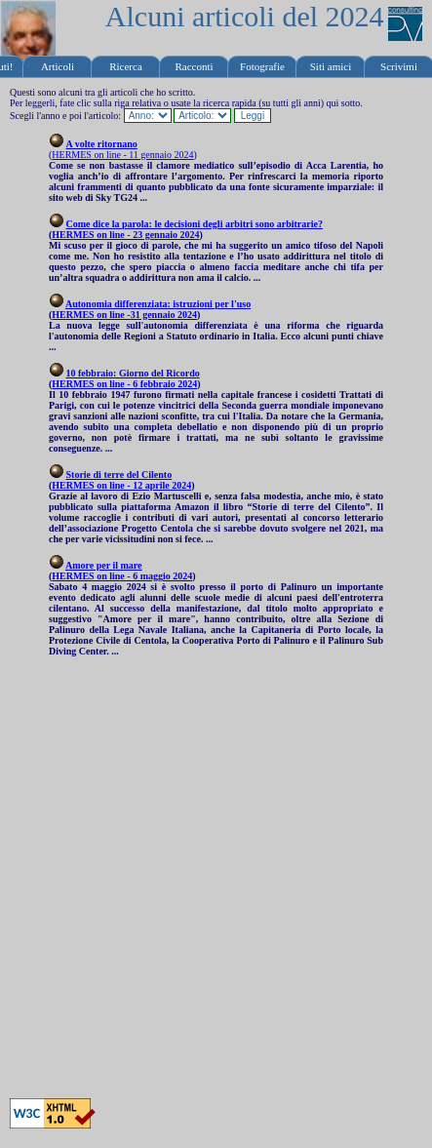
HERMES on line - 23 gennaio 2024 (125, 234)
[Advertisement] (211, 877)
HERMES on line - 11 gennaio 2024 (122, 154)
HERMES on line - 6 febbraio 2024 (124, 383)
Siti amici (330, 66)
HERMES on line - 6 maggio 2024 (122, 576)
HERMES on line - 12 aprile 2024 (121, 485)
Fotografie (262, 66)
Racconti (194, 66)
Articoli (57, 66)
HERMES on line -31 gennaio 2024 (124, 314)
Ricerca (125, 66)
